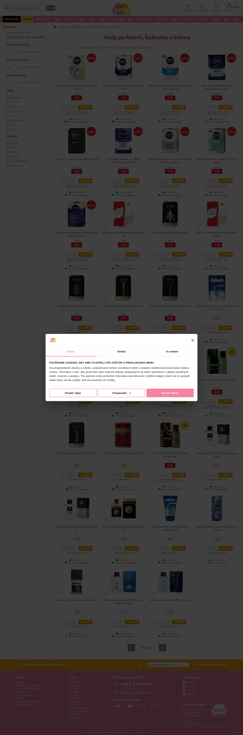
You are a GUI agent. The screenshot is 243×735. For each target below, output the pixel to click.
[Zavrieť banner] (192, 340)
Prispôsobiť (121, 392)
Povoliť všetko (170, 392)
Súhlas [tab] (71, 351)
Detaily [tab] (121, 351)
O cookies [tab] (172, 351)
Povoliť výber (73, 392)
